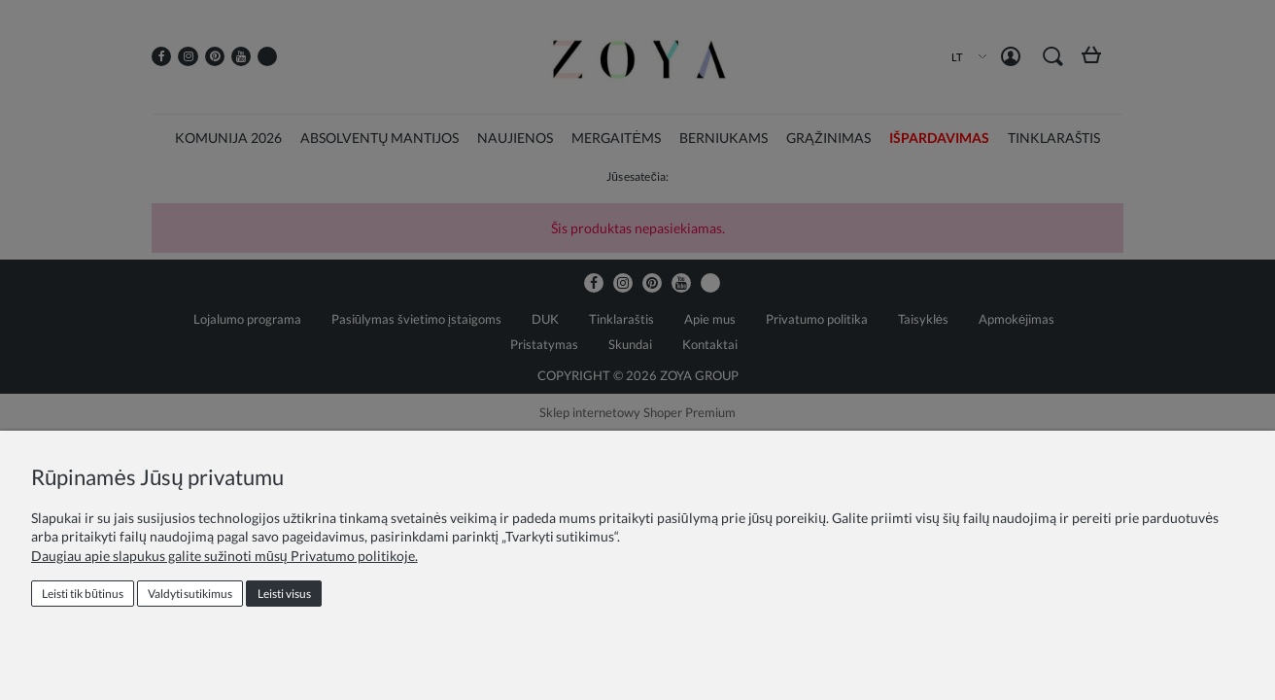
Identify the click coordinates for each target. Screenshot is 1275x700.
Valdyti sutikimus (190, 593)
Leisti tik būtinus (82, 593)
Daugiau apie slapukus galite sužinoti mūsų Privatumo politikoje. (224, 555)
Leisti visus (284, 593)
